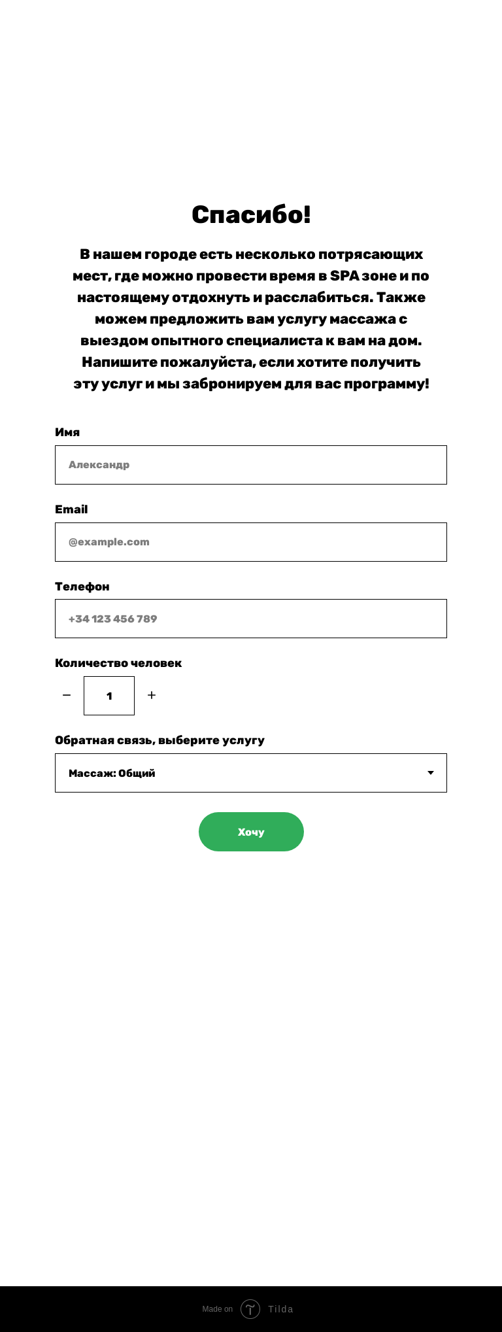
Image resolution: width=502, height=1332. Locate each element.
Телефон (82, 586)
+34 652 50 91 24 (107, 95)
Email (71, 509)
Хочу (251, 832)
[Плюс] (151, 696)
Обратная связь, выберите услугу (160, 740)
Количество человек (118, 663)
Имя (67, 432)
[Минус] (66, 696)
